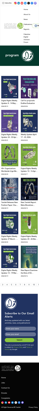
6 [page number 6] (15, 284)
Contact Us (5, 388)
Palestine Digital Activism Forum (27, 38)
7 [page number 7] (20, 284)
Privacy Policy (18, 347)
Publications (28, 24)
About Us (27, 14)
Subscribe (7, 3)
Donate (4, 393)
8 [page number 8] (24, 284)
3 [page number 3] (2, 284)
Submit (19, 340)
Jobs (3, 383)
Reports (26, 29)
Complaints (5, 398)
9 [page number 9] (28, 284)
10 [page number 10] (34, 284)
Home (26, 9)
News (26, 19)
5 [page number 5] (11, 284)
